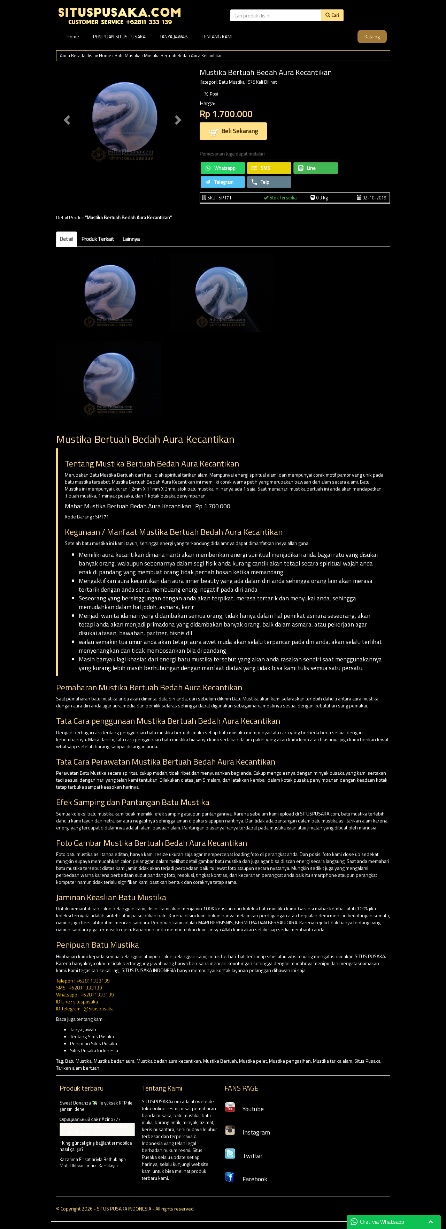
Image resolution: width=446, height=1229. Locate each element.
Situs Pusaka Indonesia (94, 1050)
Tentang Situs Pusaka (92, 1036)
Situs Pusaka (367, 1060)
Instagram (247, 1132)
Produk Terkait (98, 239)
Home (73, 36)
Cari (332, 15)
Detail (66, 239)
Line (307, 168)
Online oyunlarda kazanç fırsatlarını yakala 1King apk (95, 1129)
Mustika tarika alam (332, 1060)
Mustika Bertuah (220, 1060)
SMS (261, 168)
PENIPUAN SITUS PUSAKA (119, 36)
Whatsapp (220, 168)
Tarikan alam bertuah (77, 1067)
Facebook (245, 1179)
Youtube (244, 1109)
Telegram (219, 181)
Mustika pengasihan (290, 1060)
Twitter (243, 1155)
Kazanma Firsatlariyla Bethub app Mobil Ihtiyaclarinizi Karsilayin (93, 1162)
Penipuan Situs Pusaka (93, 1043)
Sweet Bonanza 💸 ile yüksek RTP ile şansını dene (96, 1106)
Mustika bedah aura (114, 1060)
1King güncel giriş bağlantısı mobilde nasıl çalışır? (96, 1146)
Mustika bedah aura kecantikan (169, 1060)
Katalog (372, 36)
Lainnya (131, 239)
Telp (260, 181)
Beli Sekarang (233, 131)
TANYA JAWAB (174, 36)
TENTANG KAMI (217, 36)
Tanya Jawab (83, 1029)
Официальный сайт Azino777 (90, 1119)
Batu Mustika (127, 55)
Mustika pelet (253, 1060)
